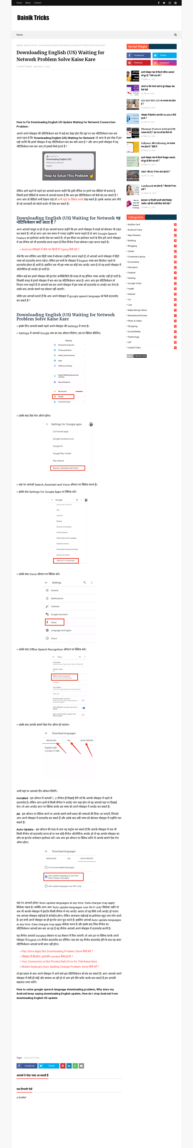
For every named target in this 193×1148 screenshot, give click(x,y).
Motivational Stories (152, 315)
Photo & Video (152, 321)
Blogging (152, 246)
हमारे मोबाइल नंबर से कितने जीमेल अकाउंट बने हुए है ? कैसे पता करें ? (157, 74)
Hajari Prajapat (25, 66)
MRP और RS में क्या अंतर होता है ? (155, 171)
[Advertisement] (69, 96)
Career (152, 251)
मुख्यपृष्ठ (19, 45)
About (28, 3)
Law (152, 305)
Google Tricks (152, 283)
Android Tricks (30, 45)
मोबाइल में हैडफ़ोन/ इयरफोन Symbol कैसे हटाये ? (158, 116)
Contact (37, 3)
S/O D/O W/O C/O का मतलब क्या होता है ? (158, 102)
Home (19, 3)
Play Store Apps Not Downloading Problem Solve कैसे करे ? (57, 951)
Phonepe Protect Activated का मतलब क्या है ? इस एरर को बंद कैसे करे (158, 131)
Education (152, 267)
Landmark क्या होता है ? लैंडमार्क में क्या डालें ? (158, 188)
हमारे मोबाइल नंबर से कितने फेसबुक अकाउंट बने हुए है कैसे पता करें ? (158, 159)
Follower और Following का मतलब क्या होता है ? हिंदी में (158, 145)
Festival (152, 272)
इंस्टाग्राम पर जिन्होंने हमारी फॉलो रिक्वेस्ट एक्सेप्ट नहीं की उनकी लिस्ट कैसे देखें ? (156, 202)
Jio (152, 299)
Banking (152, 240)
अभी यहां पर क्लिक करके (70, 199)
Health (152, 288)
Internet (152, 294)
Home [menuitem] (20, 34)
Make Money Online (152, 310)
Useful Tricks (152, 347)
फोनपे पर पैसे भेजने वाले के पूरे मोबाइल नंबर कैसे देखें (158, 88)
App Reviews (152, 235)
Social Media (152, 331)
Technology (152, 337)
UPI (152, 342)
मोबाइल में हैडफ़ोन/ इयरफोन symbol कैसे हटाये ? (47, 956)
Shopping (152, 326)
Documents (152, 262)
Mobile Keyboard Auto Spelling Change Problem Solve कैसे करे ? (60, 966)
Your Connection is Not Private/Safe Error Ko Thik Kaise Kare (59, 961)
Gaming (152, 278)
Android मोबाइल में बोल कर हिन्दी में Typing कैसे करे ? (50, 249)
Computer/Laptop (152, 256)
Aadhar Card (152, 224)
